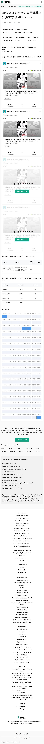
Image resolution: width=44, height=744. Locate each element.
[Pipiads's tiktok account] (24, 734)
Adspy (22, 567)
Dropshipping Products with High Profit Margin (22, 603)
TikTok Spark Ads (22, 572)
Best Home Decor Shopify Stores (22, 622)
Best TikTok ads (22, 637)
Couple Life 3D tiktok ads (13, 448)
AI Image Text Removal (22, 592)
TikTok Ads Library (22, 577)
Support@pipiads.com (22, 706)
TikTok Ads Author (22, 639)
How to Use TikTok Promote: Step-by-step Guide (22, 683)
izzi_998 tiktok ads (30, 451)
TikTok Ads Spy (22, 570)
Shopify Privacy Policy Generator (22, 541)
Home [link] (2, 6)
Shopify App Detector (22, 526)
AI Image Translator (22, 590)
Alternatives (22, 585)
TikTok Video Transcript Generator (22, 582)
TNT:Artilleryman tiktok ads (13, 451)
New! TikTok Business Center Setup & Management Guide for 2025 (22, 674)
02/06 (22, 657)
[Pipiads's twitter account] (20, 734)
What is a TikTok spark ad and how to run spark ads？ (22, 691)
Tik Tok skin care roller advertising (12, 474)
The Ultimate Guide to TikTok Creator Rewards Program (22, 678)
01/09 (16, 662)
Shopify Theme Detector (22, 523)
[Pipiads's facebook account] (17, 734)
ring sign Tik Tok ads (8, 472)
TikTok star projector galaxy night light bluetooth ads (17, 483)
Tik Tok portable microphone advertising (14, 469)
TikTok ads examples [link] (11, 6)
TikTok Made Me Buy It (22, 607)
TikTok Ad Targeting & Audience (22, 521)
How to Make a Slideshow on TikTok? (22, 695)
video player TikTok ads (9, 463)
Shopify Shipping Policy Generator (22, 553)
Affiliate (22, 560)
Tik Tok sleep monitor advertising (12, 477)
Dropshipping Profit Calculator (22, 536)
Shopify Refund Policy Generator (22, 543)
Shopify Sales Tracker (22, 515)
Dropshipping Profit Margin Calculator (22, 538)
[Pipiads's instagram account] (27, 734)
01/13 (22, 660)
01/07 (27, 662)
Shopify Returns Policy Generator (22, 550)
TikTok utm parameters (22, 518)
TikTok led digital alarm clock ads (12, 488)
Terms (20, 738)
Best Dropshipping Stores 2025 (22, 595)
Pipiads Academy (22, 642)
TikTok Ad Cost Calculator (22, 533)
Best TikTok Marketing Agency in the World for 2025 (22, 687)
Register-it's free (22, 191)
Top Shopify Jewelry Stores (22, 614)
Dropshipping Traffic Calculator (22, 528)
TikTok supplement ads (9, 485)
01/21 (16, 660)
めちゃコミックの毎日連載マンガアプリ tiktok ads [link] (30, 6)
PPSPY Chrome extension (22, 558)
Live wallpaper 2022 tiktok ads (5, 451)
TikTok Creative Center (22, 580)
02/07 (16, 657)
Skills (22, 575)
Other (31, 652)
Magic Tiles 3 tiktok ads (5, 448)
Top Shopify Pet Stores (22, 612)
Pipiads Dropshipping (22, 600)
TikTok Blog (22, 631)
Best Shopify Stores (22, 609)
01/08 (22, 662)
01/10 (27, 660)
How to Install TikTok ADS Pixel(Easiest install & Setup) (22, 698)
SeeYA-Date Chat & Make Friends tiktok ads (22, 451)
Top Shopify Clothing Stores (22, 617)
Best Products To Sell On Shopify (22, 620)
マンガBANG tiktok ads (39, 451)
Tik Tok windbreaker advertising (11, 466)
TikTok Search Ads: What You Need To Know (22, 670)
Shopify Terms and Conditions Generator (22, 547)
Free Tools (22, 555)
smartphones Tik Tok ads (9, 480)
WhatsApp (22, 709)
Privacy (15, 738)
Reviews (22, 587)
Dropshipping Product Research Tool (22, 598)
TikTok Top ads (22, 634)
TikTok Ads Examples (22, 629)
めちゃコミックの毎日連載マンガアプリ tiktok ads (39, 448)
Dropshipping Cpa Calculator (22, 531)
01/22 (27, 657)
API (22, 711)
